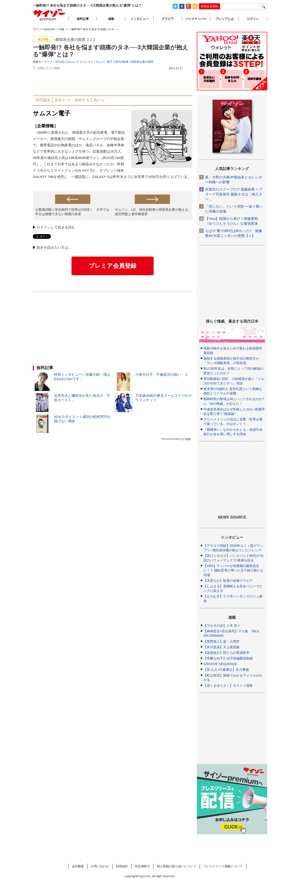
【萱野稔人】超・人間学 (221, 641)
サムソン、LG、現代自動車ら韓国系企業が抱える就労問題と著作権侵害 (151, 212)
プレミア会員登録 (112, 265)
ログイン (44, 227)
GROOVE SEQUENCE (220, 664)
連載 (111, 19)
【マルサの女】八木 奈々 (221, 625)
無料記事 (83, 19)
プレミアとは (224, 19)
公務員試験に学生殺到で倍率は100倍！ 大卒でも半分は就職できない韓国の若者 (72, 212)
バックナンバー (196, 19)
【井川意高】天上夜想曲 (221, 647)
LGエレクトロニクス (80, 61)
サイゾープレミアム (49, 15)
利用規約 (122, 866)
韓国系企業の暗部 (142, 61)
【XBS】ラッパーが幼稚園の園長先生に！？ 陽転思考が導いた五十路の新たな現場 (233, 570)
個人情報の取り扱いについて (176, 866)
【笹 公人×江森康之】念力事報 (226, 669)
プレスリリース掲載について (223, 866)
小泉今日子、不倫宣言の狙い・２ (161, 374)
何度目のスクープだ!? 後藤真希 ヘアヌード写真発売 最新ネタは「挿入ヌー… (234, 194)
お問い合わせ (100, 866)
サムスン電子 (104, 61)
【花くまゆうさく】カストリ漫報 (228, 685)
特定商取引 (142, 866)
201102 (60, 61)
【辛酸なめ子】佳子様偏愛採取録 (228, 658)
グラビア (168, 19)
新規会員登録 (209, 6)
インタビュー (139, 19)
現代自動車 (122, 61)
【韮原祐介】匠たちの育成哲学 (226, 653)
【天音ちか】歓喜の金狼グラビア (228, 580)
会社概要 (78, 866)
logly (188, 439)
